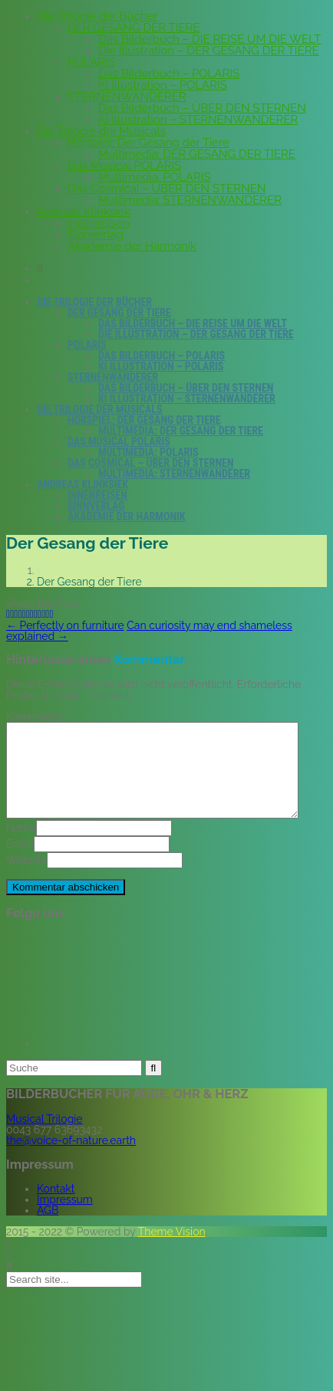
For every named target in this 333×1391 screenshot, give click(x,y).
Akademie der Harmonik (132, 246)
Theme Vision (172, 1250)
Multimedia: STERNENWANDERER (190, 200)
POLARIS (91, 62)
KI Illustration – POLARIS (162, 85)
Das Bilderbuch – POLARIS (168, 73)
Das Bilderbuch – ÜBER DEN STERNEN (202, 108)
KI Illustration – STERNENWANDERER (198, 119)
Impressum (65, 1218)
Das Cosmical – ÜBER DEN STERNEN (166, 188)
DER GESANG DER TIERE (133, 27)
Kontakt (55, 1207)
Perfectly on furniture (65, 625)
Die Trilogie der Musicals (101, 131)
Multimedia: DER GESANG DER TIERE (196, 154)
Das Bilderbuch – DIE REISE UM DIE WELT (209, 39)
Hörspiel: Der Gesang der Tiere (148, 142)
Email (20, 862)
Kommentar (35, 716)
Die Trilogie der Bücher (97, 16)
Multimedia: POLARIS (154, 177)
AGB (47, 1228)
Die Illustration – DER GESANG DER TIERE (208, 50)
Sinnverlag (96, 234)
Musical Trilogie (44, 1137)
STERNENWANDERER (127, 96)
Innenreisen (99, 223)
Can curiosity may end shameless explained (149, 630)
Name (21, 846)
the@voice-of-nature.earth (71, 1159)
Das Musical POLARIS (124, 165)
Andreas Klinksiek (83, 211)
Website (26, 878)
